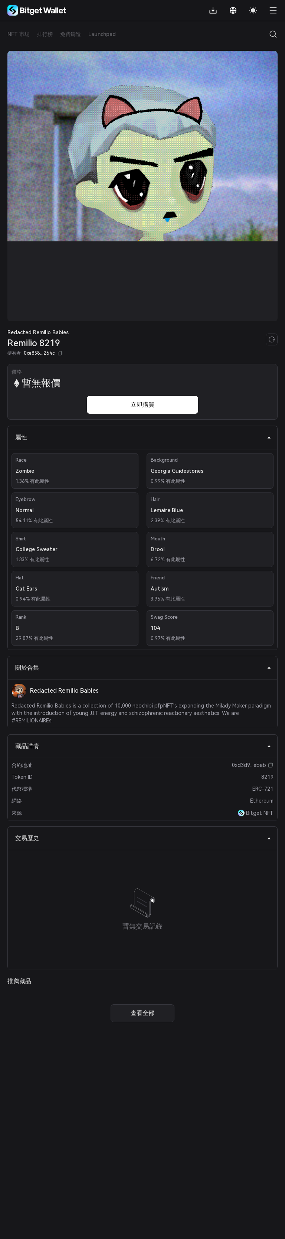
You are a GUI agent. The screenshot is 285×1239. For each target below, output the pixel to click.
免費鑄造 (70, 34)
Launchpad (102, 34)
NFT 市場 (18, 34)
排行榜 (45, 34)
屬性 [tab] (143, 437)
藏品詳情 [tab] (143, 745)
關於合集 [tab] (143, 667)
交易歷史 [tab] (143, 838)
